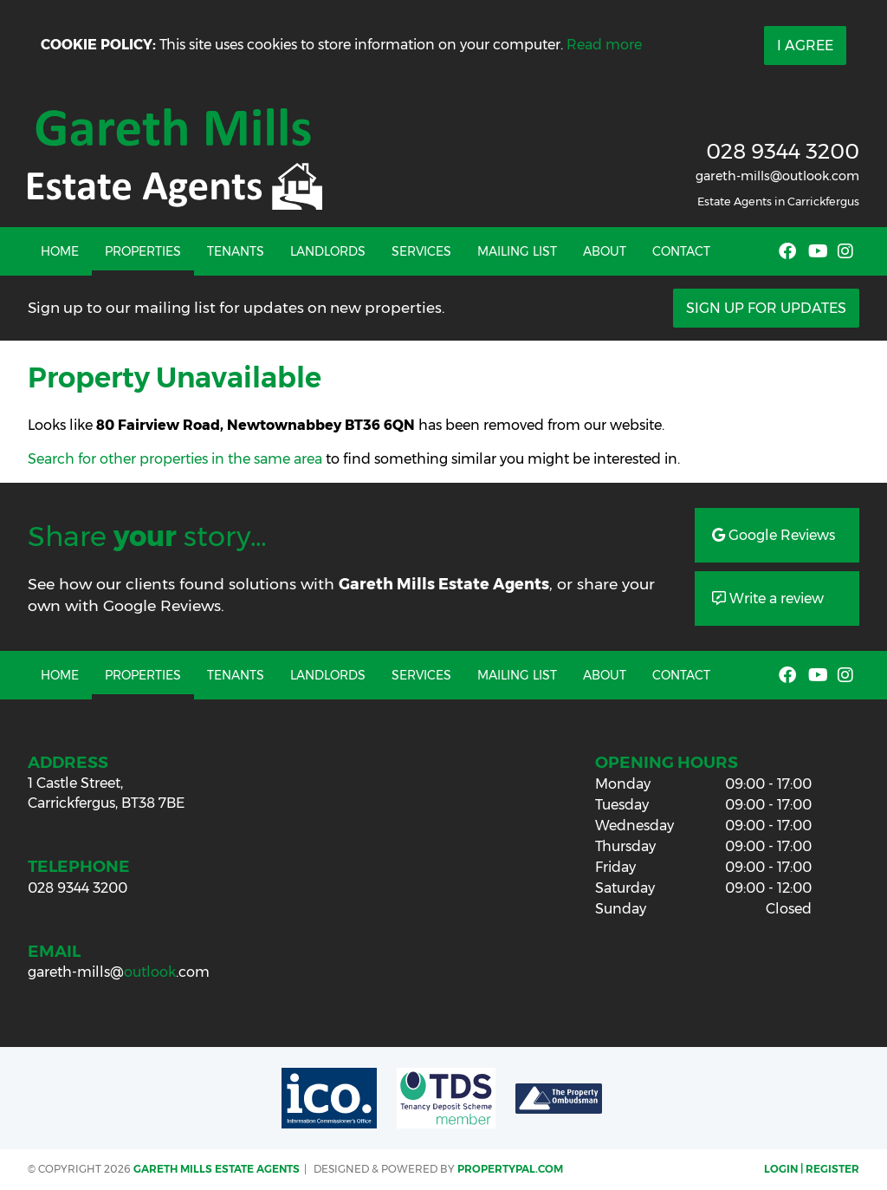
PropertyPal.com (510, 1168)
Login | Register (811, 1168)
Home (60, 251)
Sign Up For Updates (766, 308)
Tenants (235, 251)
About (604, 251)
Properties (143, 251)
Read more (604, 44)
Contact (681, 251)
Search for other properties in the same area (175, 459)
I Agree (805, 45)
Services (421, 251)
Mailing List (517, 251)
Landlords (328, 251)
